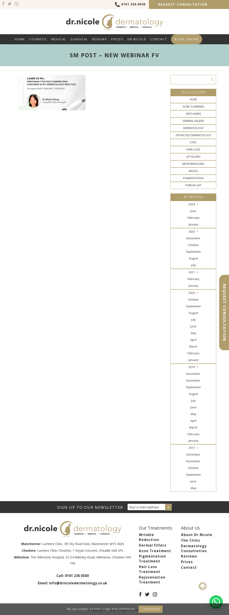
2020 (192, 293)
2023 (192, 231)
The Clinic (190, 540)
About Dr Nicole (196, 534)
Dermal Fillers (193, 121)
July (193, 265)
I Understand (150, 609)
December (193, 374)
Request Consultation (183, 4)
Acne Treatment (155, 551)
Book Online (186, 39)
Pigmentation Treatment (152, 559)
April (193, 340)
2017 (192, 448)
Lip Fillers (193, 157)
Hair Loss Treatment (149, 569)
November (193, 238)
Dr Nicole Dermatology (193, 135)
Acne (193, 99)
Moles (193, 171)
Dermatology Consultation (194, 548)
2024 (192, 204)
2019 (192, 367)
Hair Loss (193, 149)
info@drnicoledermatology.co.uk (78, 583)
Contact (158, 39)
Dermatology (193, 128)
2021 (192, 272)
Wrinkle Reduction (149, 537)
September (193, 252)
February (193, 218)
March (193, 346)
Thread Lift (193, 185)
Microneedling (193, 164)
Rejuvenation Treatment (152, 580)
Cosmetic (38, 39)
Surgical (79, 39)
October (193, 245)
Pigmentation (193, 178)
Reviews (99, 39)
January (193, 224)
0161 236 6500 (130, 5)
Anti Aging (193, 114)
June (193, 211)
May (193, 333)
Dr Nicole (136, 39)
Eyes (193, 142)
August (193, 258)
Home (20, 39)
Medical (58, 39)
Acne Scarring (193, 106)
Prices (117, 39)
